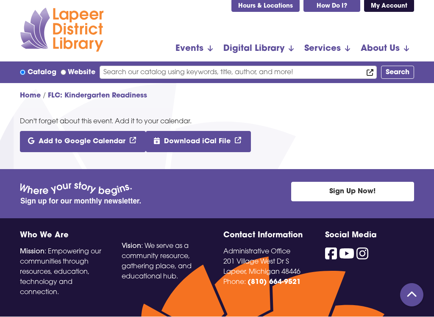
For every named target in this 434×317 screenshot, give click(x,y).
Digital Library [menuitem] (253, 48)
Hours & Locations (265, 6)
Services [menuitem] (322, 48)
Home (30, 95)
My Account (389, 6)
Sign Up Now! (352, 191)
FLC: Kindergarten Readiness (97, 95)
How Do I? (332, 6)
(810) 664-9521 (274, 282)
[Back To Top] (411, 294)
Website (81, 72)
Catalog (42, 72)
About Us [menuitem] (380, 48)
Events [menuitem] (189, 48)
